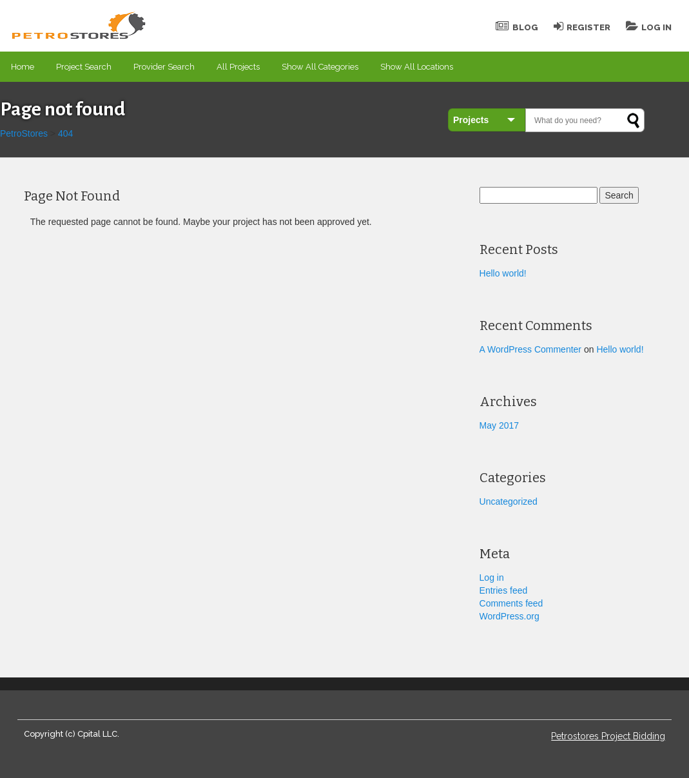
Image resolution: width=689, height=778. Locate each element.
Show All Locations (416, 67)
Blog (517, 27)
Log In (649, 27)
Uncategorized (509, 501)
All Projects (238, 67)
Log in (492, 577)
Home (22, 67)
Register (582, 27)
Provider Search (164, 67)
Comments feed (511, 603)
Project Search (84, 67)
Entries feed (504, 590)
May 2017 (499, 425)
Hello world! (503, 273)
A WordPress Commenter (530, 349)
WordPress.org (509, 616)
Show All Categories (320, 67)
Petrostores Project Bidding (608, 736)
